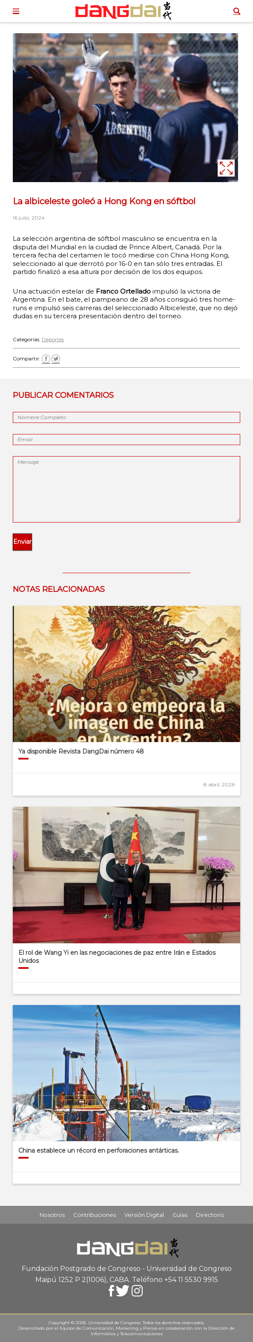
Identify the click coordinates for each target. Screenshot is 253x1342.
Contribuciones (94, 1214)
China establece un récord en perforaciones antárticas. (98, 1150)
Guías (179, 1214)
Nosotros (52, 1214)
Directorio (210, 1214)
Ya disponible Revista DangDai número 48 (81, 751)
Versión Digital (144, 1214)
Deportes (53, 339)
